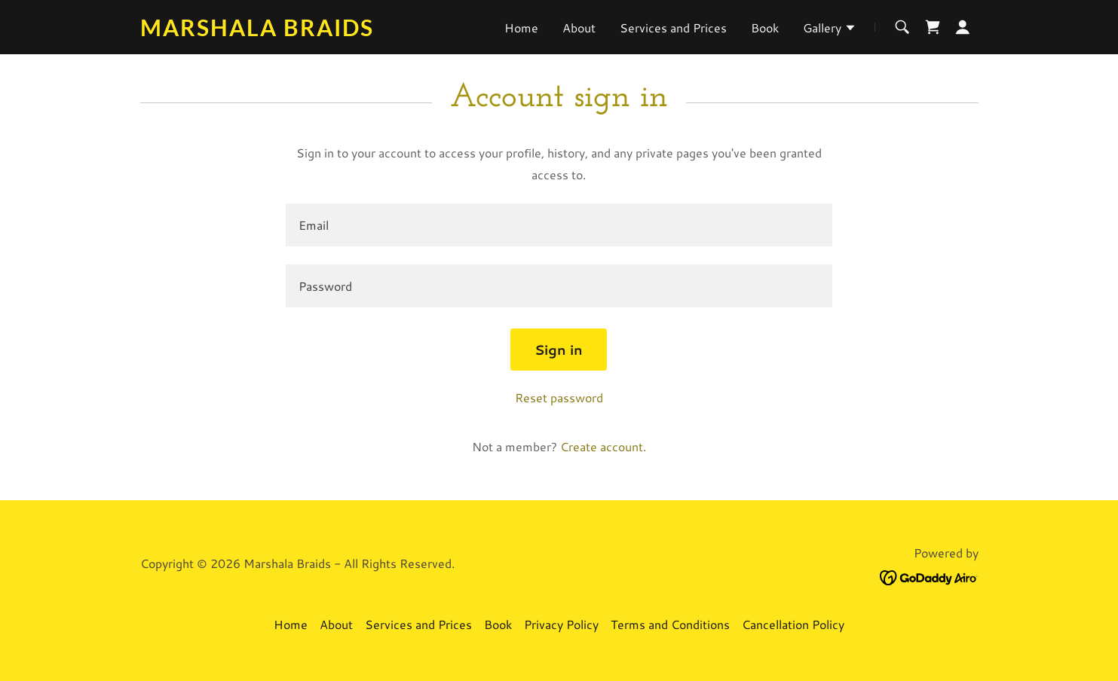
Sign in (558, 349)
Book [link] (765, 27)
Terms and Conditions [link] (670, 624)
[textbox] (559, 224)
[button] (829, 29)
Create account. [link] (603, 446)
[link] (286, 31)
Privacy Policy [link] (561, 624)
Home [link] (521, 27)
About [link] (579, 27)
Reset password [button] (559, 397)
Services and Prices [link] (673, 27)
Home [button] (291, 624)
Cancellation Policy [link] (793, 624)
